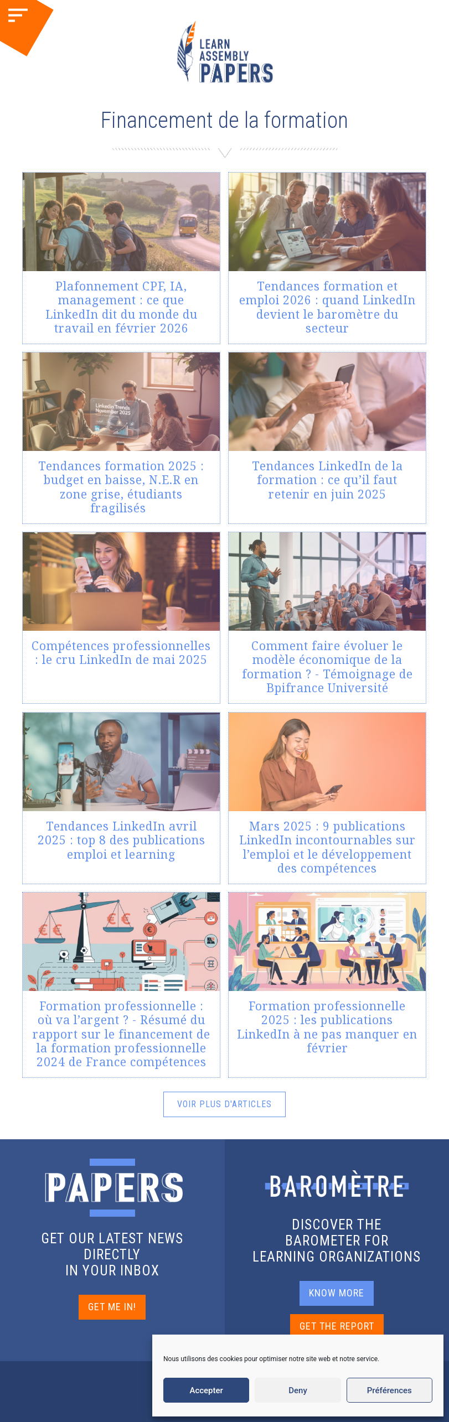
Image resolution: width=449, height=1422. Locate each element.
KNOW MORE (336, 1293)
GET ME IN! (112, 1306)
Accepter (206, 1390)
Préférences (389, 1390)
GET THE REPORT (337, 1326)
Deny (297, 1390)
